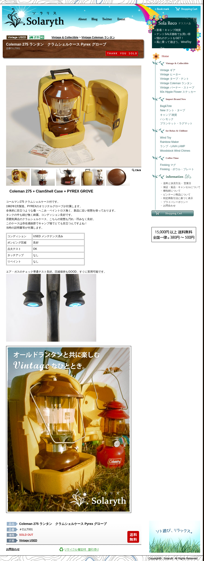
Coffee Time (172, 158)
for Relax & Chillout (177, 130)
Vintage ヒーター (170, 74)
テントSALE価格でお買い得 (173, 34)
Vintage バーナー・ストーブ (177, 87)
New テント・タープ (172, 110)
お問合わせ (13, 549)
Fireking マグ (168, 165)
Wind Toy (165, 137)
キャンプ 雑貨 (168, 114)
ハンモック (167, 119)
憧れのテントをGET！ (170, 38)
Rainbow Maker (169, 142)
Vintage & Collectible (65, 37)
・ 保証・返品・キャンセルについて (180, 187)
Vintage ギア (167, 70)
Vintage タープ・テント (174, 78)
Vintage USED (28, 540)
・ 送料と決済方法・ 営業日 (175, 183)
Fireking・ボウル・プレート (177, 169)
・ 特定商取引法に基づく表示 (176, 198)
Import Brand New (176, 99)
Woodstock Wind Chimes (175, 150)
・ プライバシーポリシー (174, 202)
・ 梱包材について (170, 190)
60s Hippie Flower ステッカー (178, 91)
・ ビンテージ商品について (175, 194)
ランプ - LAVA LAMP (172, 146)
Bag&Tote (166, 106)
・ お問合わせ (168, 205)
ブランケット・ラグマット (176, 123)
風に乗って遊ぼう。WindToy (173, 42)
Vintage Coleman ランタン (98, 37)
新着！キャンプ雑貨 (168, 30)
